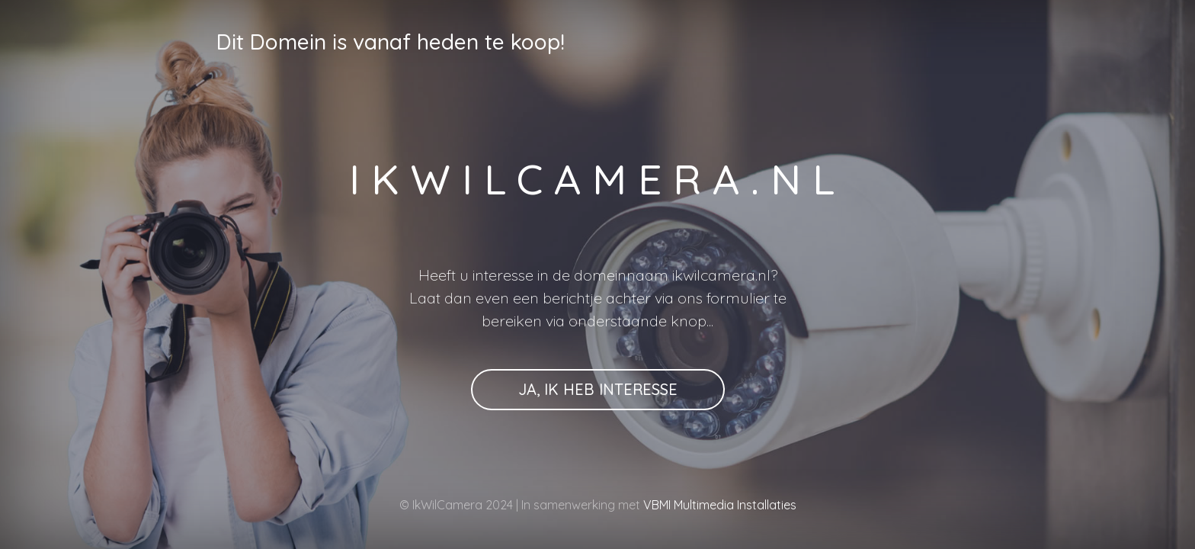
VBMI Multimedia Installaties (718, 504)
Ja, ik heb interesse (598, 389)
